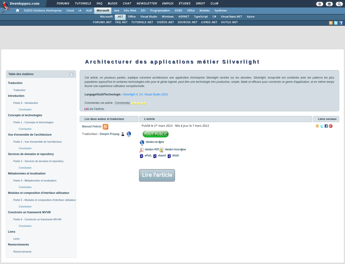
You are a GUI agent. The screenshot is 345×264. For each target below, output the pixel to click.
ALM (89, 10)
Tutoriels (82, 4)
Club (214, 4)
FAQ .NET (121, 22)
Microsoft (103, 10)
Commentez (122, 103)
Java (116, 10)
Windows (168, 16)
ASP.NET (183, 16)
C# (214, 16)
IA (80, 10)
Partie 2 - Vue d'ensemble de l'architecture (37, 141)
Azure (251, 16)
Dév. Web (130, 10)
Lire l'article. (96, 109)
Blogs (112, 4)
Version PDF (151, 150)
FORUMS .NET (102, 22)
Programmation (160, 10)
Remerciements (18, 244)
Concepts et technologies (25, 115)
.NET (120, 16)
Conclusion (25, 109)
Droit (200, 4)
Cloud (70, 10)
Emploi (167, 4)
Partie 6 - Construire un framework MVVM (37, 219)
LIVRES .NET (209, 22)
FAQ (99, 4)
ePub (147, 156)
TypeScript (201, 16)
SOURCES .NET (187, 22)
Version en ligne (154, 142)
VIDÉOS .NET (165, 22)
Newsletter (146, 4)
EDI (143, 10)
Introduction (16, 96)
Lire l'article (157, 175)
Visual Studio (148, 16)
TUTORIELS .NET (142, 22)
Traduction (15, 83)
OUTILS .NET (229, 22)
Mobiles (204, 10)
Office (191, 10)
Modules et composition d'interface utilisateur (38, 193)
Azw (160, 156)
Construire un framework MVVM (29, 212)
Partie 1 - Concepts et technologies (33, 122)
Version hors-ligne (174, 150)
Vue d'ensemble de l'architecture (30, 134)
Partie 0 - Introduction (25, 102)
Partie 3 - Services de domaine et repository (38, 161)
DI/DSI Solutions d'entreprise (43, 10)
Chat (126, 4)
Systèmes (220, 10)
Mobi (175, 156)
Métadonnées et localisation (26, 173)
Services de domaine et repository (31, 154)
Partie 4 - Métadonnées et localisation (34, 180)
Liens (11, 231)
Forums (62, 4)
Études (184, 4)
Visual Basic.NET (231, 16)
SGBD (178, 10)
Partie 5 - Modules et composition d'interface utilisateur (44, 200)
